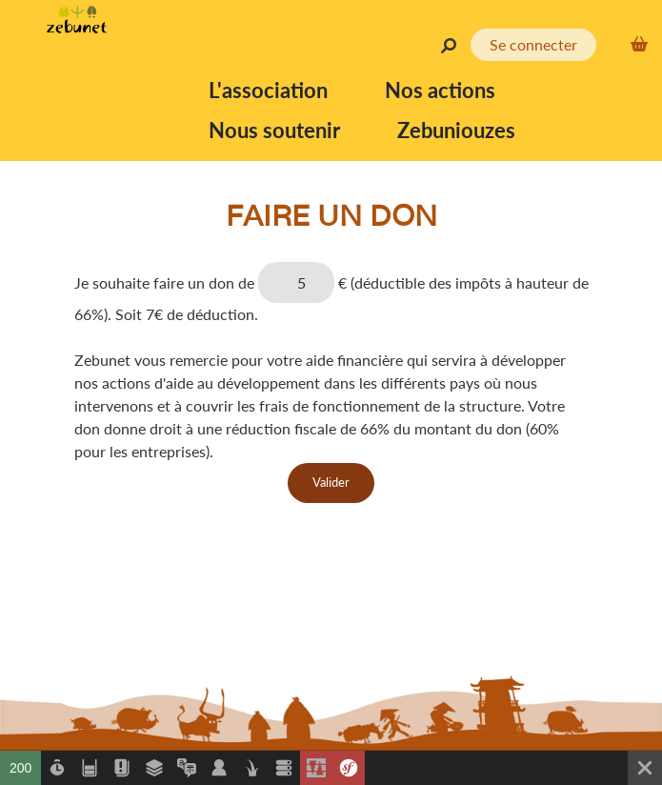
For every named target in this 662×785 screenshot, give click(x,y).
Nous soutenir (274, 130)
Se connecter (533, 44)
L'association (268, 90)
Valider (331, 482)
